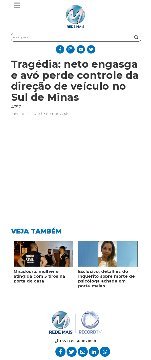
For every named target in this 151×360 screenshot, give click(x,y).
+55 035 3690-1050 (75, 341)
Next (143, 266)
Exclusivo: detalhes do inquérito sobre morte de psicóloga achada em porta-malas (106, 278)
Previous (7, 266)
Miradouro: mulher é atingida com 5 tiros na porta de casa (39, 276)
